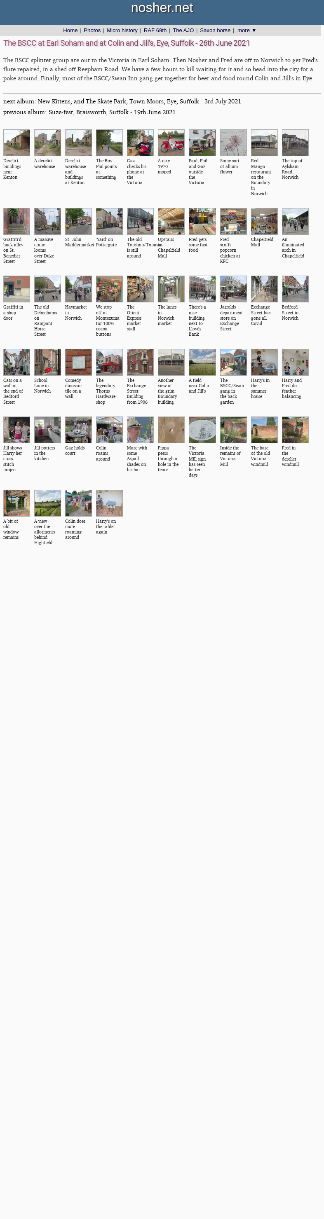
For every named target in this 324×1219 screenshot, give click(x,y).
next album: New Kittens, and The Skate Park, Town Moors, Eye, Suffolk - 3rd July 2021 (122, 101)
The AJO (183, 30)
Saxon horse (215, 30)
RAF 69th (155, 30)
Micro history (122, 30)
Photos (92, 30)
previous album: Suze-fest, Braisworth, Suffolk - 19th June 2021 (89, 112)
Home (70, 30)
